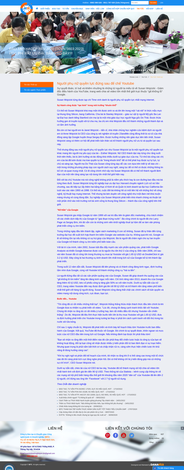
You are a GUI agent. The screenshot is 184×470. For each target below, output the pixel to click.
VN (159, 3)
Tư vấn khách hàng (166, 468)
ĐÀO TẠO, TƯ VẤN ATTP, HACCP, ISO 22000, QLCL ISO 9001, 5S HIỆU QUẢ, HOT (97, 395)
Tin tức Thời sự (156, 77)
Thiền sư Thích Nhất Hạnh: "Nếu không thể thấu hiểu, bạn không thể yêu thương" (96, 403)
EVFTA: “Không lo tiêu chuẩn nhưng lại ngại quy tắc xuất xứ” (88, 415)
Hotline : (106, 3)
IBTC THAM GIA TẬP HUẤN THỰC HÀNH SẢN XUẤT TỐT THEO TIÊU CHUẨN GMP (98, 409)
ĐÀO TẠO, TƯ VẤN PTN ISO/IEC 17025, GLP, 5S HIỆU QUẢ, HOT (90, 389)
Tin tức (144, 77)
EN (162, 3)
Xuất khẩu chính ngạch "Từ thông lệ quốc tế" (82, 398)
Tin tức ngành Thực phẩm (34, 90)
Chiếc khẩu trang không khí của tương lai (80, 406)
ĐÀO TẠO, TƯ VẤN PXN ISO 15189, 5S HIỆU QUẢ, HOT (87, 392)
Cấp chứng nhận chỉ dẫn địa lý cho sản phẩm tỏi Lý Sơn (86, 412)
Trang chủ (134, 77)
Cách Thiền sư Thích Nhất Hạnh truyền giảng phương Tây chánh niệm (92, 400)
